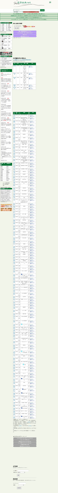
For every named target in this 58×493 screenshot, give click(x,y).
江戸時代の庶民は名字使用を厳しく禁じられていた (6, 64)
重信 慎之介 (14, 359)
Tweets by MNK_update (5, 187)
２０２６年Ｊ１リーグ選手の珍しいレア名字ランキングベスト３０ (6, 93)
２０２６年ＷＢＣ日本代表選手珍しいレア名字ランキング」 (6, 114)
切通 (9, 24)
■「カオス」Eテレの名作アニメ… (6, 194)
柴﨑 (3, 24)
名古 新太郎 (14, 380)
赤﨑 (2, 171)
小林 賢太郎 (14, 291)
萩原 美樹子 (14, 275)
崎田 (9, 38)
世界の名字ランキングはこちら (25, 446)
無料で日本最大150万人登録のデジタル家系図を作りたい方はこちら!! (6, 80)
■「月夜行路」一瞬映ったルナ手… (6, 198)
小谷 (7, 180)
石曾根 (2, 169)
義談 (2, 166)
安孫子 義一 (14, 263)
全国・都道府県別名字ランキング (25, 31)
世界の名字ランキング (25, 36)
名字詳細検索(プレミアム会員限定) (31, 11)
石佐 (3, 27)
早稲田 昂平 (14, 336)
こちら (4, 31)
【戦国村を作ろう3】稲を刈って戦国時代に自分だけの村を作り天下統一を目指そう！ (29, 15)
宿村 (7, 166)
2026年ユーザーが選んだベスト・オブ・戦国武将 (6, 137)
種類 (14, 485)
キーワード (15, 483)
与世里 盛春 (14, 166)
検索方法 (15, 472)
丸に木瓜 (4, 36)
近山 (2, 167)
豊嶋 (2, 175)
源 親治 (14, 65)
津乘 (2, 174)
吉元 (7, 174)
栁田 (3, 30)
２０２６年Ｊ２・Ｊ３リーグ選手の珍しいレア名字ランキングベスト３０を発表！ (29, 19)
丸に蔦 (4, 48)
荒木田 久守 (14, 125)
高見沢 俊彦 (14, 239)
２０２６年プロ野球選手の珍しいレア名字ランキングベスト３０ (6, 107)
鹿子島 (8, 178)
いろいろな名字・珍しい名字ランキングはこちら (25, 438)
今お (7, 167)
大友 (9, 28)
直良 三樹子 (14, 191)
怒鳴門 (8, 172)
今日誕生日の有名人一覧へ (25, 444)
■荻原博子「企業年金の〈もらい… (6, 192)
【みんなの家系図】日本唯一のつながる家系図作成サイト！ (29, 17)
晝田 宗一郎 (14, 390)
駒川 (2, 177)
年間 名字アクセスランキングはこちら (25, 441)
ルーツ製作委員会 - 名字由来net (6, 184)
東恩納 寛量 (14, 138)
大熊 (9, 36)
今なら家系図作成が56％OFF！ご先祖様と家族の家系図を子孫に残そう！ (29, 13)
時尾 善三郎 (14, 135)
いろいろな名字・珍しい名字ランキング (24, 32)
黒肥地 (9, 27)
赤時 (2, 172)
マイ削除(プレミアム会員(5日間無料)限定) (22, 59)
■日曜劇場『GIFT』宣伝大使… (5, 193)
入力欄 (14, 470)
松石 (2, 178)
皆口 (7, 177)
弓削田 (9, 30)
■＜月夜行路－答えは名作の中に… (6, 200)
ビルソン (8, 169)
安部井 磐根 (14, 132)
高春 (2, 180)
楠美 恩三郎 (14, 148)
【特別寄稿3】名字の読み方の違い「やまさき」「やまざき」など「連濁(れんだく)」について (6, 155)
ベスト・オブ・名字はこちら (25, 439)
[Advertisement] (24, 47)
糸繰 (9, 25)
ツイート (30, 65)
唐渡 (7, 171)
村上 (7, 175)
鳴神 (3, 28)
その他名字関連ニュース (3, 201)
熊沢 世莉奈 (14, 386)
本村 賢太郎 (14, 279)
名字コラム (25, 34)
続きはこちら (4, 160)
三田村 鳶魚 (14, 154)
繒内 (3, 25)
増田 (9, 48)
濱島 (9, 41)
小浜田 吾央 (14, 352)
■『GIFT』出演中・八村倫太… (5, 199)
